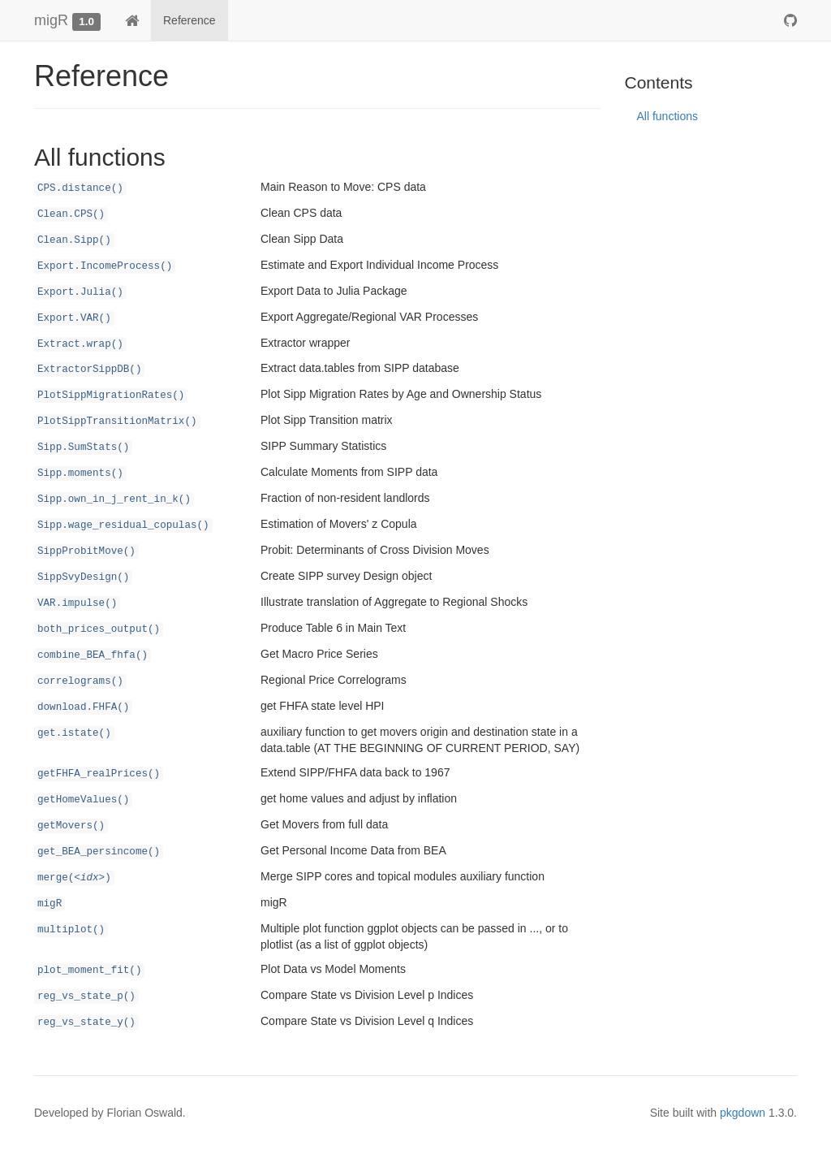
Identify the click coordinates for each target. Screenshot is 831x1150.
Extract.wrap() (80, 344)
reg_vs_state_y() (86, 1022)
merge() (74, 878)
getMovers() (71, 826)
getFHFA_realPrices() (98, 774)
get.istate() (74, 733)
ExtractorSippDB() (89, 369)
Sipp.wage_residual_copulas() (123, 525)
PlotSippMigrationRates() (110, 395)
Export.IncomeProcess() (104, 266)
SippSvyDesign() (83, 577)
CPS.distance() (80, 188)
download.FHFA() (83, 707)
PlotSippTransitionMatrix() (117, 421)
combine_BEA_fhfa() (92, 655)
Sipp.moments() (80, 473)
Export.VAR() (74, 318)
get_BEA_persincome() (98, 852)
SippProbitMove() (86, 551)
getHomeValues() (83, 800)
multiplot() (71, 930)
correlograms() (80, 681)
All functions (667, 116)
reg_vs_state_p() (86, 996)
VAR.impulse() (77, 603)
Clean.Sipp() (74, 240)
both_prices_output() (98, 629)
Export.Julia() (80, 292)
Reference (189, 20)
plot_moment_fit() (89, 970)
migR (51, 20)
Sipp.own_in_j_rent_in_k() (114, 499)
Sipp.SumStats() (83, 447)
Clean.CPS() (71, 214)
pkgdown (742, 1112)
